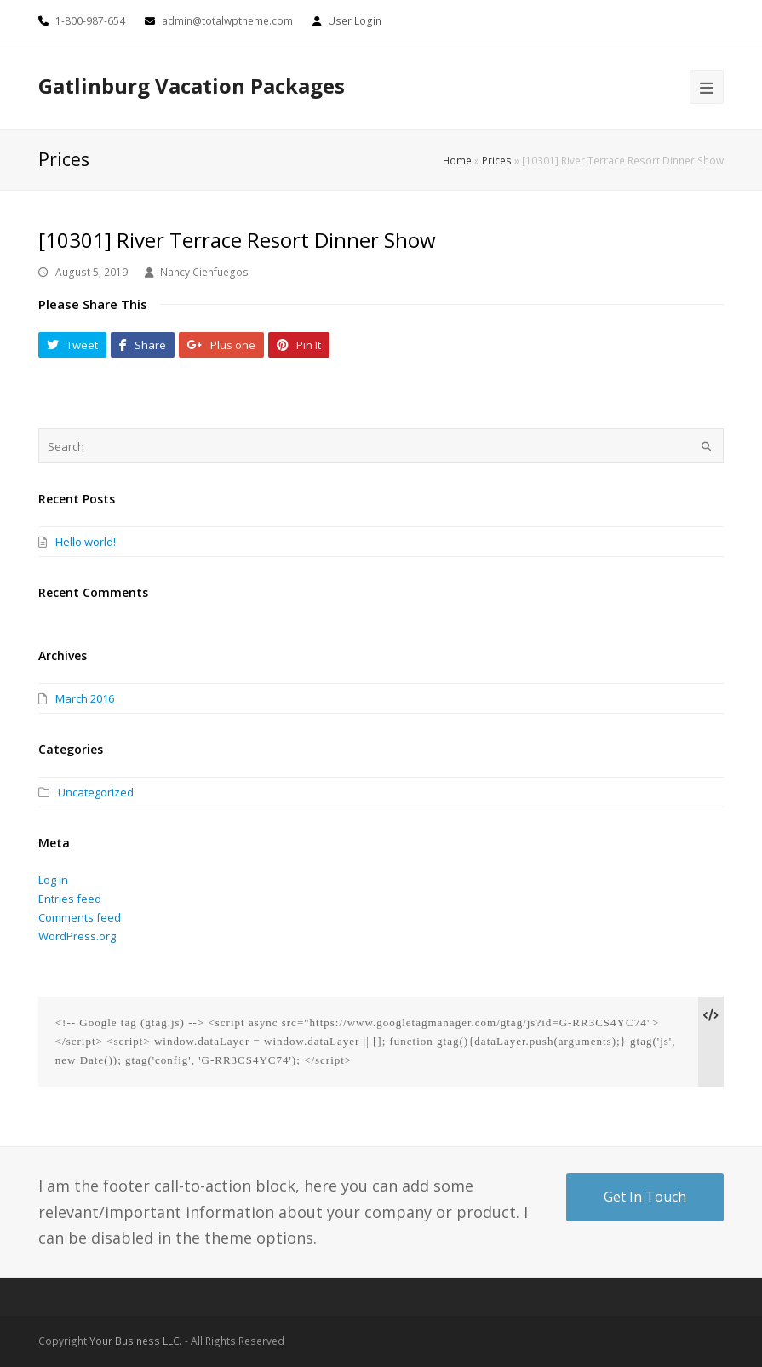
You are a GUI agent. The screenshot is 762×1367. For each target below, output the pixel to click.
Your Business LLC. (135, 1341)
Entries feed (69, 898)
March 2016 (84, 698)
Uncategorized (96, 792)
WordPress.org (77, 936)
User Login (354, 21)
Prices (497, 160)
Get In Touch (645, 1196)
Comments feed (79, 917)
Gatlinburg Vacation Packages (191, 86)
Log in (53, 879)
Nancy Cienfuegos (204, 272)
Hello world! (85, 541)
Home (457, 160)
